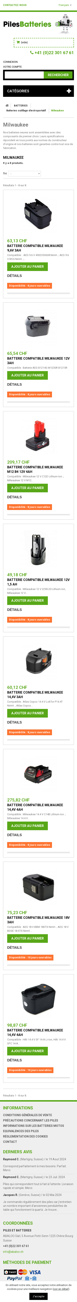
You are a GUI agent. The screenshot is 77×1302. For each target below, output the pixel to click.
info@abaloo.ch (13, 1251)
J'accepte (38, 1296)
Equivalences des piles (21, 1131)
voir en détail (60, 1289)
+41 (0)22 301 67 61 (16, 1246)
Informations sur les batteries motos (33, 1125)
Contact (10, 1141)
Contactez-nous (14, 5)
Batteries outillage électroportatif (26, 110)
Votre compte (12, 66)
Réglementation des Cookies (25, 1136)
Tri (5, 173)
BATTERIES (21, 105)
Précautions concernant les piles (30, 1120)
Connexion (10, 61)
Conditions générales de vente (27, 1115)
